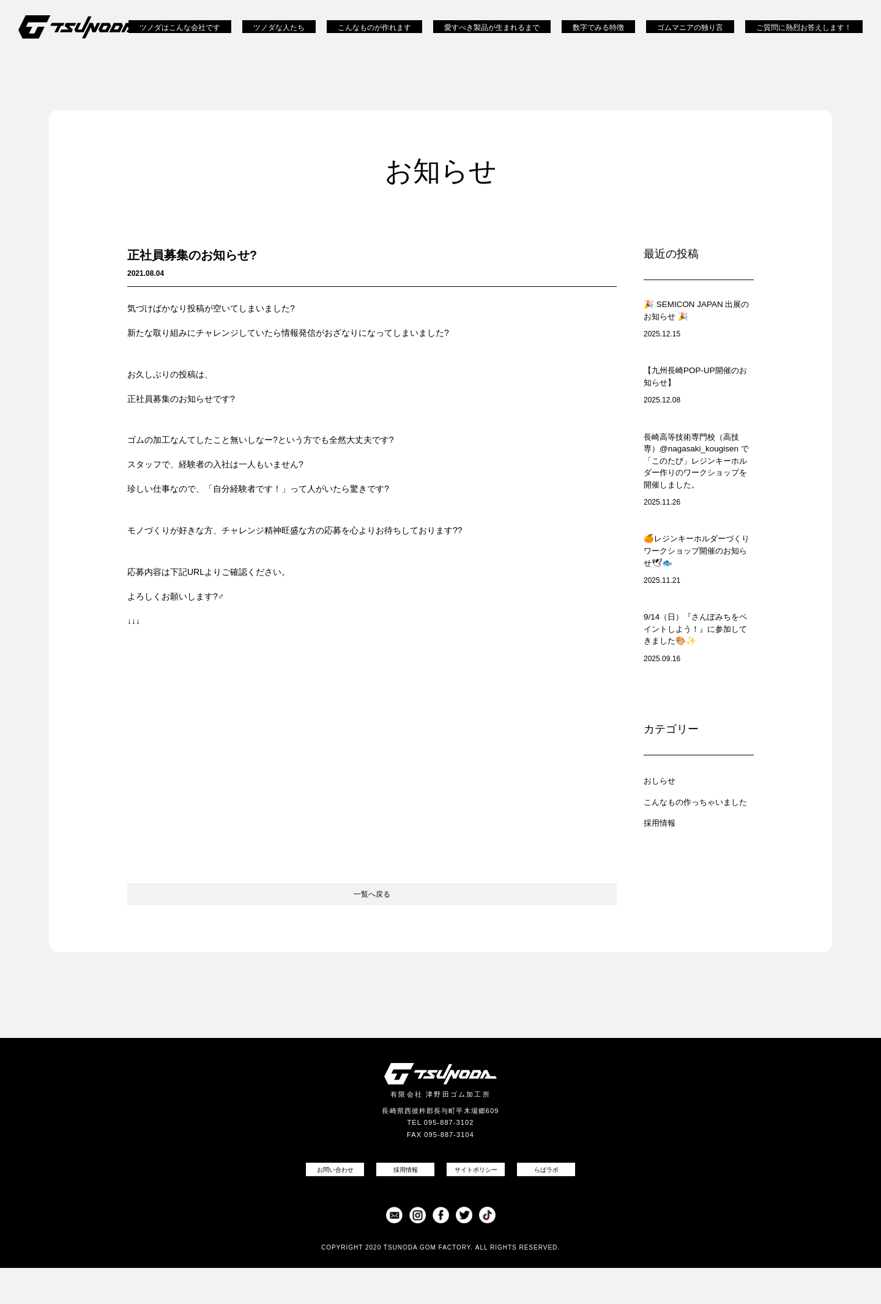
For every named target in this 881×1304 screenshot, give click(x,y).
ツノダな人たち (279, 36)
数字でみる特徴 (598, 36)
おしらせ (662, 823)
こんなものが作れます (374, 36)
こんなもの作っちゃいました (699, 849)
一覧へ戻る (372, 921)
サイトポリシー (476, 1205)
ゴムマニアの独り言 (690, 36)
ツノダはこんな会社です (179, 36)
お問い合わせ (335, 1205)
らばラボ (546, 1205)
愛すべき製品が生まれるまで (492, 36)
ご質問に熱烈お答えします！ (804, 36)
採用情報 (662, 874)
